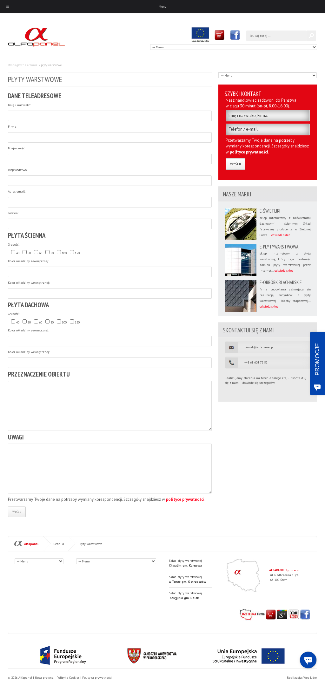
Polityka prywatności (97, 678)
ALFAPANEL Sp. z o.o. (284, 570)
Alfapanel (31, 543)
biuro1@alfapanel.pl (259, 347)
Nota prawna (44, 678)
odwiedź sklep (280, 235)
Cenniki (33, 65)
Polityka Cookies (67, 678)
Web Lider (310, 678)
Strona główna (17, 65)
